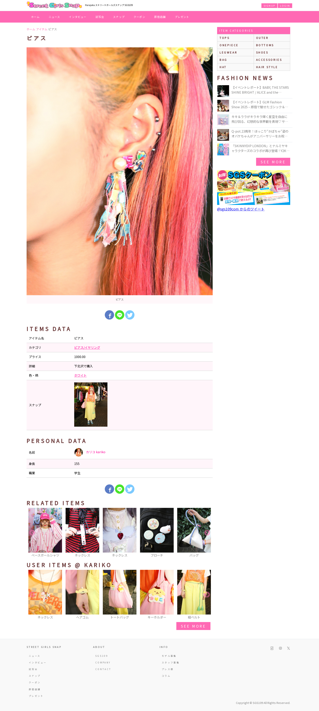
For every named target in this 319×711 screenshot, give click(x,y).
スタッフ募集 (170, 662)
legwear (228, 52)
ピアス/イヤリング (87, 347)
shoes (262, 52)
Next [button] (207, 533)
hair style (267, 67)
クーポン (139, 17)
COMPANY (103, 662)
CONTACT (103, 669)
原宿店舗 (160, 17)
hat (223, 67)
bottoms (265, 45)
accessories (269, 60)
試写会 (99, 17)
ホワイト (80, 375)
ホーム (35, 17)
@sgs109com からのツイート (241, 209)
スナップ (119, 17)
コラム (166, 675)
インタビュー (77, 17)
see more (193, 626)
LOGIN (285, 5)
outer (262, 38)
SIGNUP (269, 5)
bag (223, 60)
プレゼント (182, 17)
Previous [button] (32, 533)
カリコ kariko (89, 452)
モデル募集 (169, 655)
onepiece (229, 45)
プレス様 (167, 669)
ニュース (54, 17)
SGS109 (101, 655)
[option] (120, 175)
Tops (225, 38)
